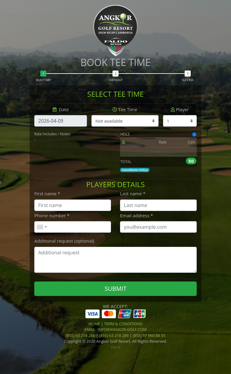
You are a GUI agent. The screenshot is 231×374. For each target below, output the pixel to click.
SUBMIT (115, 288)
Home (94, 323)
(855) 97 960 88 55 (149, 335)
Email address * (136, 215)
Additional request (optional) (64, 241)
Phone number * (51, 215)
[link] (115, 360)
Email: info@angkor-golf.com (115, 329)
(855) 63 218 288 (80, 335)
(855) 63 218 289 (114, 335)
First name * (47, 193)
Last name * (133, 193)
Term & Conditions (123, 323)
